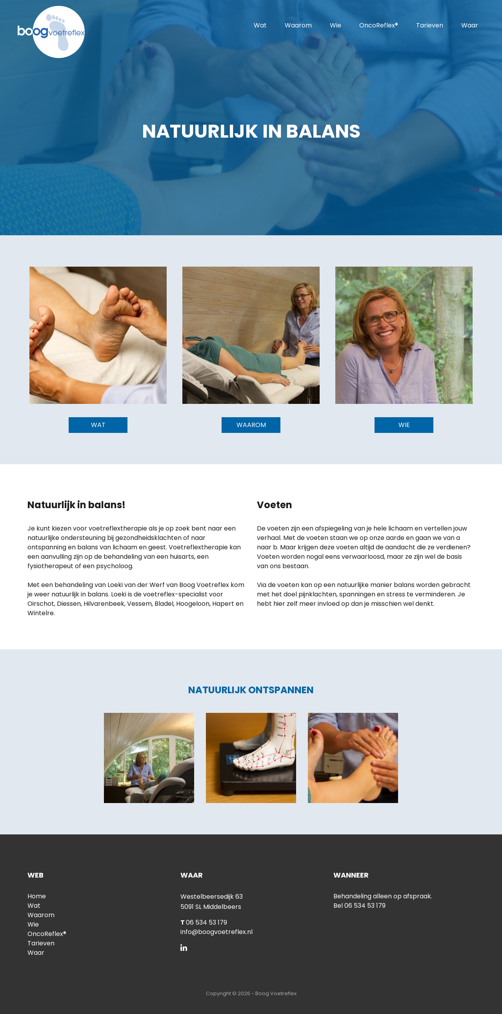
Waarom (298, 25)
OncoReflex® (378, 25)
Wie (335, 25)
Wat (260, 25)
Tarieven (429, 25)
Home (36, 896)
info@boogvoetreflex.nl (216, 931)
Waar (469, 25)
